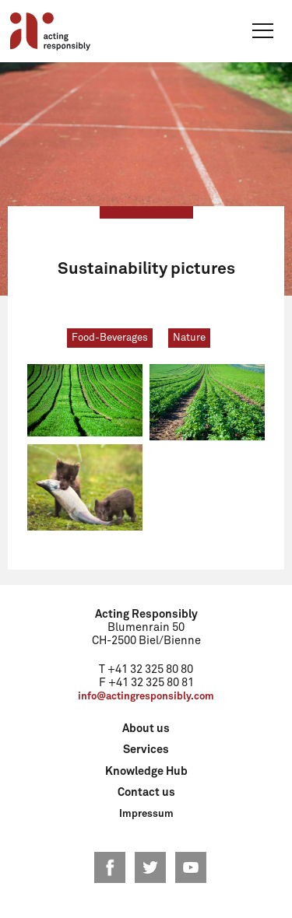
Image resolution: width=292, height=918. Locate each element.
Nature (189, 338)
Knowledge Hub (146, 771)
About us (146, 729)
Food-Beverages (110, 338)
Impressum (146, 814)
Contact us (146, 792)
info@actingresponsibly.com (146, 697)
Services (146, 750)
